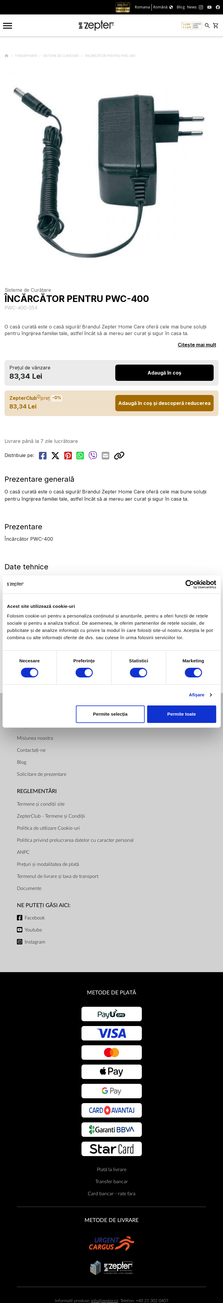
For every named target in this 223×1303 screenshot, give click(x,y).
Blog (21, 762)
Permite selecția (110, 714)
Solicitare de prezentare (41, 774)
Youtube (33, 930)
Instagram (35, 942)
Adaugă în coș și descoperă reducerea (164, 403)
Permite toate (181, 714)
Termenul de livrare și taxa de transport (57, 876)
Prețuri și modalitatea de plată (48, 864)
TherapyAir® (26, 56)
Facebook (35, 918)
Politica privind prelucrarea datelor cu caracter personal (75, 840)
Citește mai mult (197, 345)
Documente (29, 888)
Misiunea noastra (35, 738)
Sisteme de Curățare (61, 56)
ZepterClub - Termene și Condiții (51, 816)
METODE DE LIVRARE (111, 1220)
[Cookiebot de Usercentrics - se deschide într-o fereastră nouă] (189, 584)
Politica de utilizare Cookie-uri (48, 828)
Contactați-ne (31, 750)
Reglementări (37, 791)
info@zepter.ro (104, 1300)
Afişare (197, 694)
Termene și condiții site (41, 804)
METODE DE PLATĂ (111, 992)
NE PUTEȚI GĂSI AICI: (44, 905)
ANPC (23, 852)
